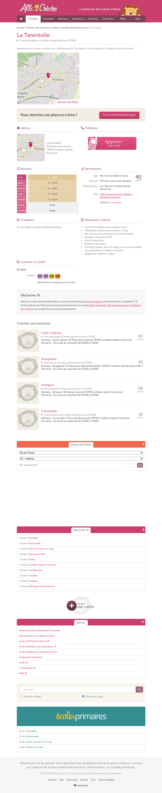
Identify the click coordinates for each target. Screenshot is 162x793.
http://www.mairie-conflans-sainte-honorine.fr (116, 196)
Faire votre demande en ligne (119, 114)
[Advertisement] (114, 78)
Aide (61, 779)
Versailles (89, 305)
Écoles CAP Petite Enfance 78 (34, 641)
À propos (52, 779)
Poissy (29, 309)
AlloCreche (41, 8)
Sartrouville (100, 305)
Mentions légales (106, 779)
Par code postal (28, 465)
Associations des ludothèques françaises (39, 630)
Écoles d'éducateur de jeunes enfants (38, 652)
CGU (93, 779)
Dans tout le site (92, 696)
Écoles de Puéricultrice (30, 657)
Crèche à (29, 538)
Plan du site (71, 779)
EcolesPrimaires (81, 716)
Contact (84, 779)
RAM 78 (23, 673)
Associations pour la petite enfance (37, 636)
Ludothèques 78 (27, 668)
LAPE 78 (23, 662)
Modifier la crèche (110, 202)
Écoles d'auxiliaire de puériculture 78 (37, 646)
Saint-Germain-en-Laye (118, 305)
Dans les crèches (30, 696)
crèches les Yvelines (92, 301)
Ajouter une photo (67, 101)
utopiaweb (81, 785)
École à (28, 731)
